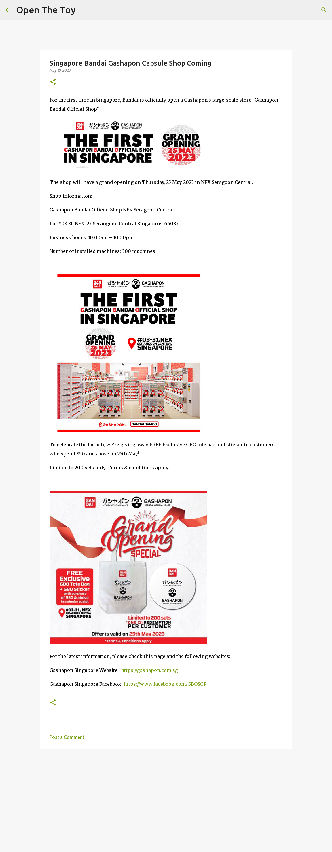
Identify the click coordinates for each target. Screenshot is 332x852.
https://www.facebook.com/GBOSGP (165, 684)
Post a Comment (67, 737)
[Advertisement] (166, 798)
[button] (53, 82)
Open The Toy (46, 10)
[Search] (323, 10)
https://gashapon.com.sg (149, 670)
